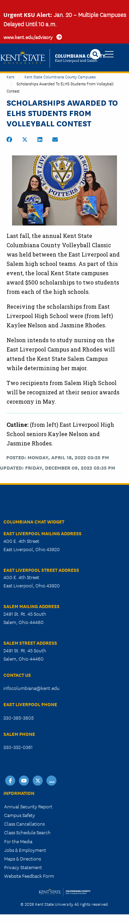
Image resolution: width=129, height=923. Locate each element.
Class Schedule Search (27, 832)
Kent (10, 76)
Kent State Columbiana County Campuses (60, 76)
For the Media (18, 841)
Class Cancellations (24, 823)
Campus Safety (19, 815)
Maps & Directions (22, 858)
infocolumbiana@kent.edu (31, 688)
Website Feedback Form (29, 875)
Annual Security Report (28, 806)
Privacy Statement (23, 867)
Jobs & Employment (25, 850)
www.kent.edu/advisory (28, 37)
